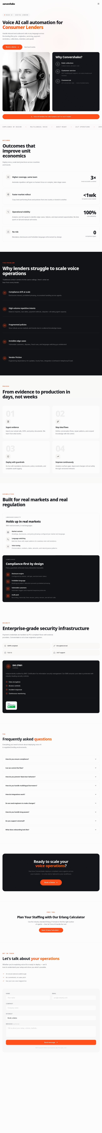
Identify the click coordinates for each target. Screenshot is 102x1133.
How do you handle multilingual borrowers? (51, 786)
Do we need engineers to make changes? (51, 804)
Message (12, 1025)
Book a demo (12, 47)
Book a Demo (51, 883)
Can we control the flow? (51, 768)
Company (9, 1004)
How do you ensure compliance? (51, 760)
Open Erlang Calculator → (51, 930)
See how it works (29, 47)
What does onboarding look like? (51, 830)
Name (8, 994)
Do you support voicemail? (51, 821)
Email (54, 994)
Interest (9, 1015)
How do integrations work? (51, 795)
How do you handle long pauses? (51, 813)
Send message (51, 1043)
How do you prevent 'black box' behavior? (51, 777)
